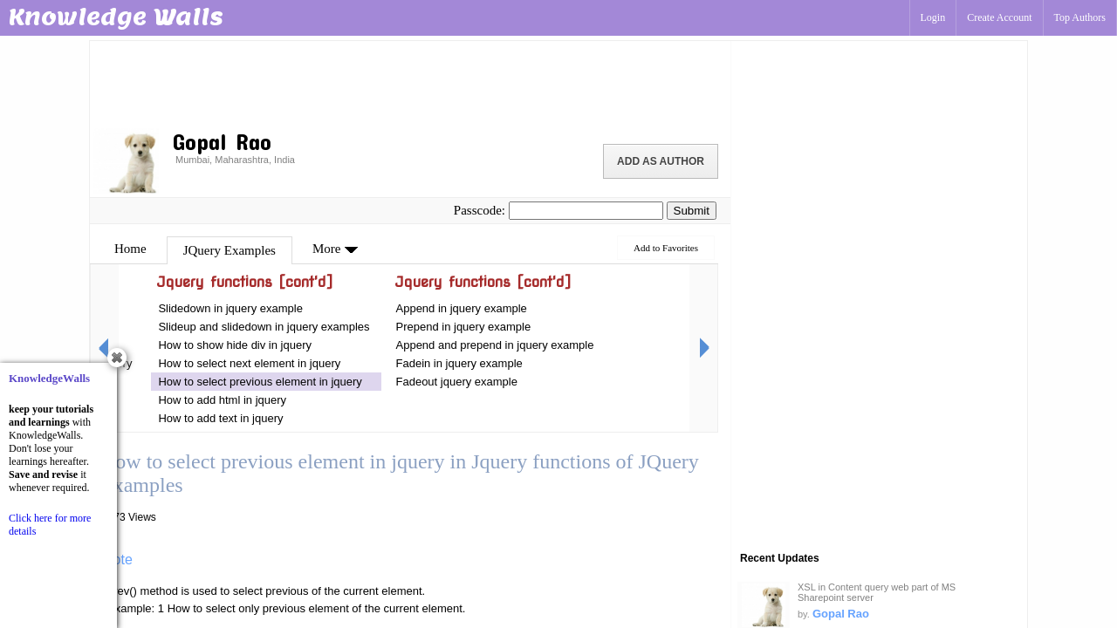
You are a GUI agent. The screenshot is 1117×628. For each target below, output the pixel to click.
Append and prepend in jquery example (495, 345)
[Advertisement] (410, 83)
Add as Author (660, 161)
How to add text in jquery (220, 418)
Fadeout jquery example (456, 381)
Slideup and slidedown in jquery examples (263, 326)
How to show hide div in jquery (235, 345)
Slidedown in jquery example (230, 308)
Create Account (999, 17)
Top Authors (1080, 17)
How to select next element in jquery (250, 363)
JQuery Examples (229, 250)
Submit (691, 210)
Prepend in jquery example (463, 326)
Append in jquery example (461, 308)
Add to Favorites (666, 247)
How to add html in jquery (222, 399)
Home (130, 249)
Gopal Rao (840, 613)
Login (933, 17)
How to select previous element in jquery (259, 381)
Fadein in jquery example (459, 363)
